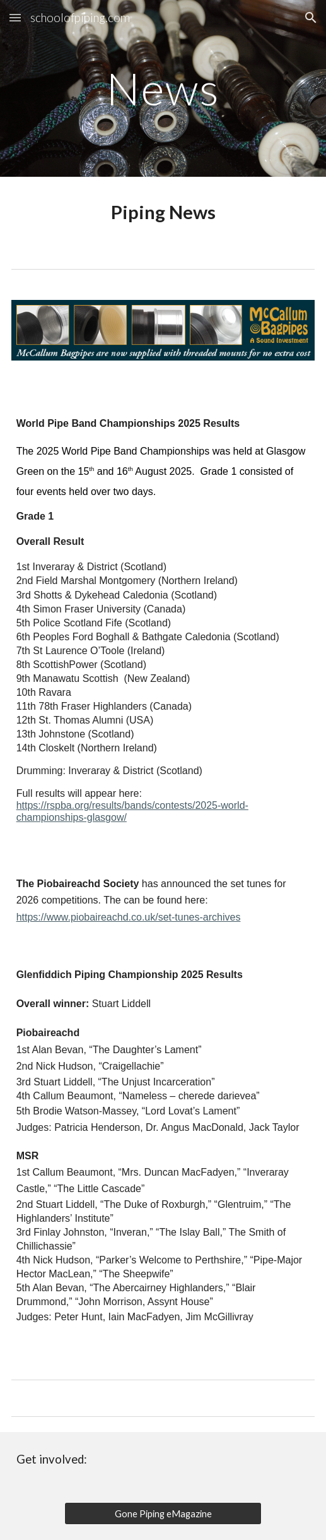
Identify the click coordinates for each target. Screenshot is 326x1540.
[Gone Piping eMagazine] (163, 1513)
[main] (163, 88)
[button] (15, 17)
